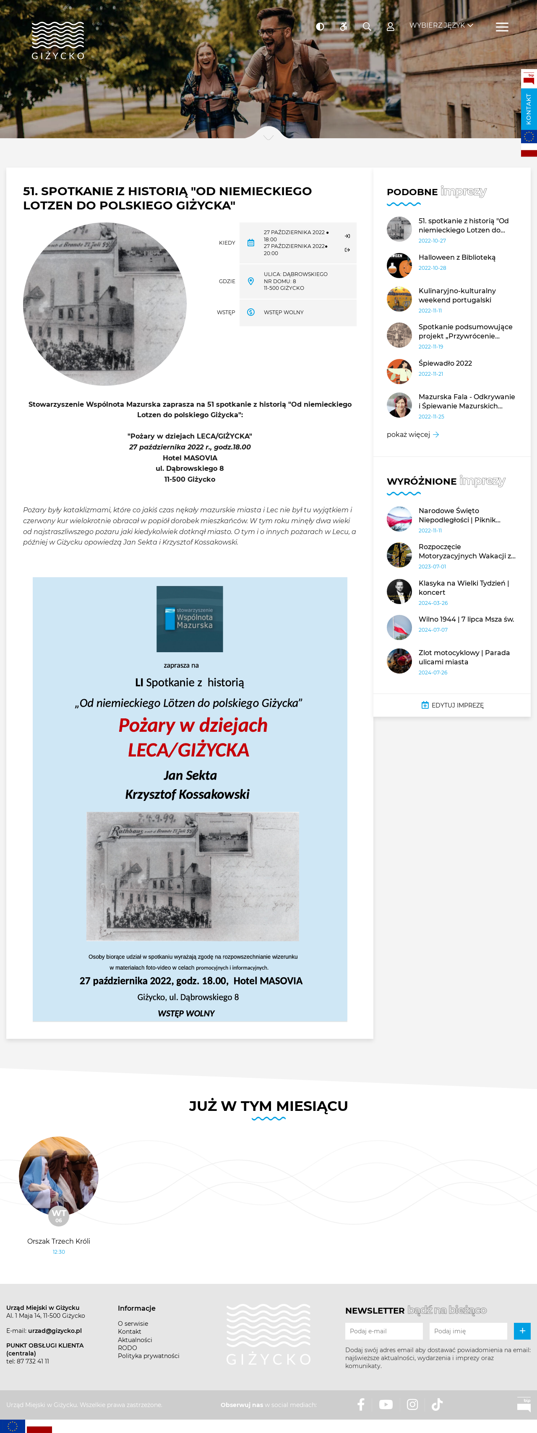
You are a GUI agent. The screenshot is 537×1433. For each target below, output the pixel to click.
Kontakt (528, 109)
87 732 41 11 (33, 1361)
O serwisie (133, 1323)
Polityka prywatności (149, 1356)
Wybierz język (437, 21)
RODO (127, 1348)
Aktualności (135, 1340)
